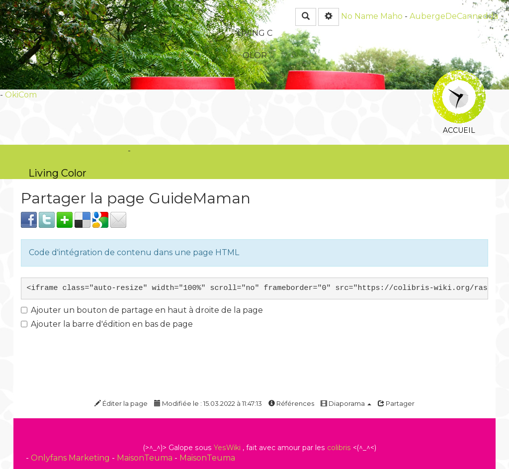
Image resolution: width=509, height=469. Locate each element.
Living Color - (57, 173)
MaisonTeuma (145, 458)
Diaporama (346, 403)
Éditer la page (121, 403)
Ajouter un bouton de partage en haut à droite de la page (142, 310)
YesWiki (227, 448)
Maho (391, 16)
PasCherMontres (127, 162)
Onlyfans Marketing (71, 458)
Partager (396, 403)
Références (291, 403)
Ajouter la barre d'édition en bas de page (107, 324)
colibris (339, 448)
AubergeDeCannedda (454, 16)
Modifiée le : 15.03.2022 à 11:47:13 (208, 403)
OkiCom (21, 94)
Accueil (459, 77)
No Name (359, 16)
